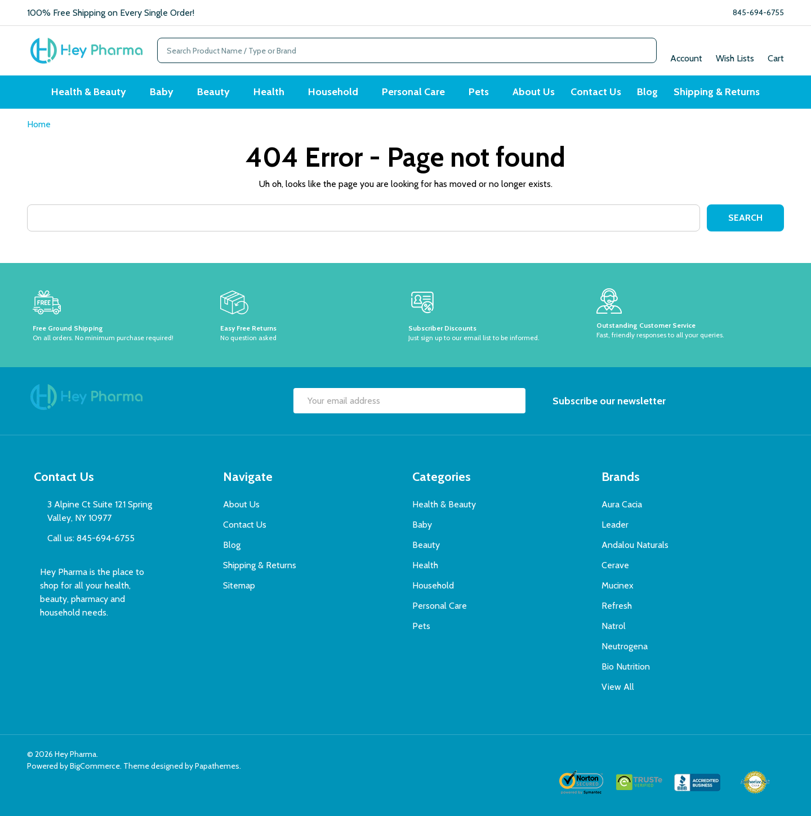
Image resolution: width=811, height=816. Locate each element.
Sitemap (239, 585)
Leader (615, 524)
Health (268, 92)
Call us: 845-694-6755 (91, 538)
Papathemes (217, 766)
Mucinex (617, 585)
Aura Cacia (621, 504)
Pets (479, 92)
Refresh (616, 605)
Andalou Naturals (635, 544)
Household (333, 92)
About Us (534, 92)
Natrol (613, 626)
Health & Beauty (88, 92)
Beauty (213, 92)
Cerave (615, 565)
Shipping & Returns (717, 92)
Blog (647, 92)
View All (617, 686)
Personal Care (413, 92)
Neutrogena (624, 646)
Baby (161, 92)
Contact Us (596, 92)
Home (39, 124)
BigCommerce (95, 766)
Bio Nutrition (625, 666)
